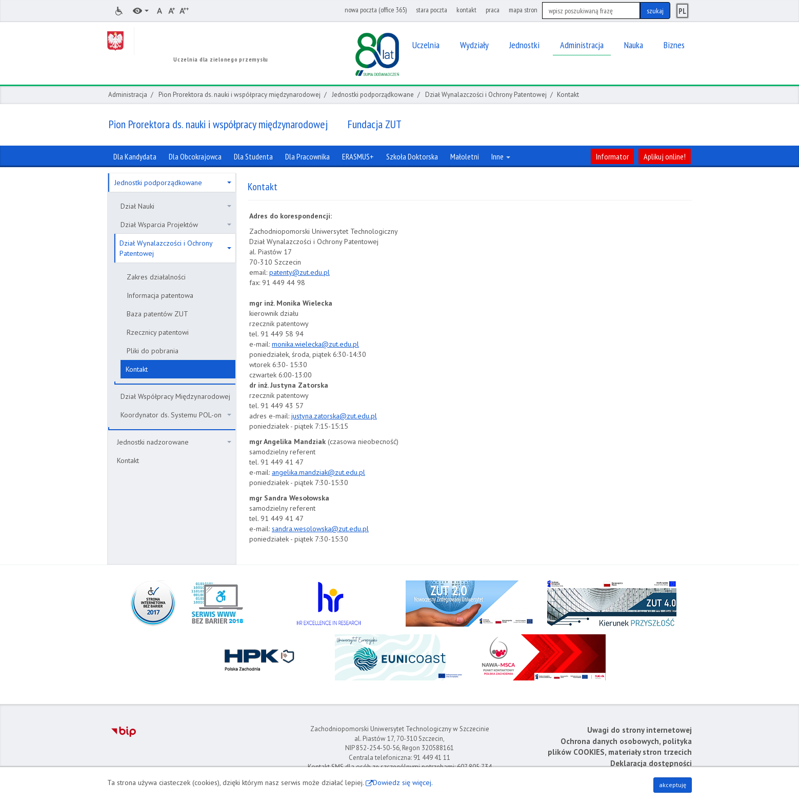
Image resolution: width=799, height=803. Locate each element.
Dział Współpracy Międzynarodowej (175, 396)
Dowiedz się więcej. (403, 782)
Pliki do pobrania (152, 350)
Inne (500, 156)
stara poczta (431, 9)
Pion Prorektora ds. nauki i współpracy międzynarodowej (239, 94)
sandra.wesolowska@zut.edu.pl (320, 528)
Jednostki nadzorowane (174, 442)
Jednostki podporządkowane (373, 94)
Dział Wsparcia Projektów (176, 224)
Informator (612, 156)
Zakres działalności (156, 277)
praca (493, 9)
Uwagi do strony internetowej (639, 730)
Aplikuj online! (665, 156)
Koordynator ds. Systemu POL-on (176, 414)
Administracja (127, 94)
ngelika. (287, 472)
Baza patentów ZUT (157, 313)
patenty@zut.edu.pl (299, 272)
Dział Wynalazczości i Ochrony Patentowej (486, 94)
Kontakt (137, 369)
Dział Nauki (176, 206)
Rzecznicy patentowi (158, 332)
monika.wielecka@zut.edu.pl (315, 344)
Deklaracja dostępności (651, 763)
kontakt (466, 9)
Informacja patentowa (160, 295)
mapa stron (523, 9)
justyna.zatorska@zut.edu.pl (334, 415)
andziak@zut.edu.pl (335, 472)
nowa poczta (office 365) (376, 9)
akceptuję (672, 785)
